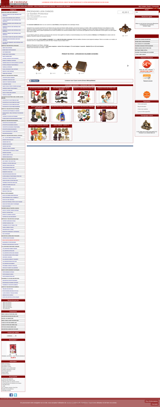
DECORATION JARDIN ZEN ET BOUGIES (23, 6)
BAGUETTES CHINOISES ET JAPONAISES (11, 231)
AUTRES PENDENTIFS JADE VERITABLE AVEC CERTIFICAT (12, 21)
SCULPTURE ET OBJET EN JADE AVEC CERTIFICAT (13, 36)
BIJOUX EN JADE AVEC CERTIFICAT (10, 12)
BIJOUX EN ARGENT (7, 206)
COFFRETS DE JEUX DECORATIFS (9, 216)
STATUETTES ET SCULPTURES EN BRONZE (11, 106)
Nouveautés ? (13, 340)
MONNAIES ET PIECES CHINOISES (9, 169)
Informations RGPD (6, 365)
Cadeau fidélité (5, 372)
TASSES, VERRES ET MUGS (8, 227)
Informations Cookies (6, 366)
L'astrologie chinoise (6, 390)
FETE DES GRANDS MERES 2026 (9, 326)
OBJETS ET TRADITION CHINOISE (39, 125)
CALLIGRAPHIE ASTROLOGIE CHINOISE (10, 252)
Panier (149, 6)
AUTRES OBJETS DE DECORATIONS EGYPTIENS (12, 118)
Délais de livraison (6, 363)
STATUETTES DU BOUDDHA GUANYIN (10, 124)
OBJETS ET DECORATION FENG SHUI (84, 88)
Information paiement (6, 370)
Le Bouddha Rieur (6, 384)
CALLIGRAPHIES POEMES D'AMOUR (10, 248)
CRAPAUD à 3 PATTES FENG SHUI (9, 163)
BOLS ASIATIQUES (6, 233)
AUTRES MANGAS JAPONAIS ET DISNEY (11, 150)
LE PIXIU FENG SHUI (7, 186)
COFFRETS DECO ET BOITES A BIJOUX (10, 208)
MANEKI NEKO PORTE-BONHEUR (9, 49)
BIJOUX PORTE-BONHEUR (7, 193)
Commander (155, 6)
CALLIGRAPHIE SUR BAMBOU (8, 263)
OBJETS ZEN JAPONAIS (7, 47)
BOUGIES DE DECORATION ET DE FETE (10, 244)
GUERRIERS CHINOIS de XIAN (9, 79)
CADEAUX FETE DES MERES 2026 (9, 322)
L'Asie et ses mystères (143, 109)
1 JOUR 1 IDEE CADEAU (140, 54)
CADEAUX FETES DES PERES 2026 (9, 324)
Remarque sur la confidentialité (9, 368)
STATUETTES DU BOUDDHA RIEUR (9, 122)
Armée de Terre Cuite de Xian (8, 380)
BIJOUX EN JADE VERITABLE (8, 199)
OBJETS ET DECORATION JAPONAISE (10, 45)
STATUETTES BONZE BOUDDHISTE (10, 129)
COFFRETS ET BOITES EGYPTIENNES (10, 116)
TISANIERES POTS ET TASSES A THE (10, 225)
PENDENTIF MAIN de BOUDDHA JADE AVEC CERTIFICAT (11, 40)
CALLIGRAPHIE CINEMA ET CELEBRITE (10, 259)
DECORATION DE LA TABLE (8, 229)
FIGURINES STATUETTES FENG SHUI (10, 182)
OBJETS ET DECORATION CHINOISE (84, 106)
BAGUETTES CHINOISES (7, 90)
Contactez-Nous (5, 373)
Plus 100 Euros (6, 308)
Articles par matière (13, 332)
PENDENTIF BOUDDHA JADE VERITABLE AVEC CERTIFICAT (12, 24)
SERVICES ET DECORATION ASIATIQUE (10, 218)
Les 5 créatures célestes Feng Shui (10, 387)
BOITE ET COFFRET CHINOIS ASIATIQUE (11, 210)
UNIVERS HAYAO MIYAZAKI (8, 139)
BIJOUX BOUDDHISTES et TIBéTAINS (10, 131)
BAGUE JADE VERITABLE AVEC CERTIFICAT (11, 17)
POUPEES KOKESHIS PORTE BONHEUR (10, 58)
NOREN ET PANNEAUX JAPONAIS (9, 60)
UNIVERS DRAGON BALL (7, 156)
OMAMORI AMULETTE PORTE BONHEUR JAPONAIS (13, 62)
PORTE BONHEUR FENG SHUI (8, 276)
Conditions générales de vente (8, 369)
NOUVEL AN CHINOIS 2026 (7, 318)
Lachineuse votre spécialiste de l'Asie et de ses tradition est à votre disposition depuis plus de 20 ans (75, 2)
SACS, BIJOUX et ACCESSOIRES (142, 43)
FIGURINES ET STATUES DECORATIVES (10, 278)
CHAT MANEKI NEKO (7, 52)
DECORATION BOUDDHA (7, 133)
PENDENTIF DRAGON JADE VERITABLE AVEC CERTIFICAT (12, 27)
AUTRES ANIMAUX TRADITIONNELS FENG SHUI (12, 176)
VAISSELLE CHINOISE (7, 94)
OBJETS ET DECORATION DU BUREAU (10, 286)
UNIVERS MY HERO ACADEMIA (9, 148)
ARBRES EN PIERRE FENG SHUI (9, 184)
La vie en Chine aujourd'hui (144, 111)
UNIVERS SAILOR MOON (7, 144)
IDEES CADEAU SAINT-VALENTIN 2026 (10, 320)
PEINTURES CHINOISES (7, 257)
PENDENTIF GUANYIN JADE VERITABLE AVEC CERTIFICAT (12, 31)
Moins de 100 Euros (7, 307)
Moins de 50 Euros (7, 306)
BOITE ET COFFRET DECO (8, 212)
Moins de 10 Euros (7, 302)
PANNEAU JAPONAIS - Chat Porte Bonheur (13, 356)
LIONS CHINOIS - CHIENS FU (61, 125)
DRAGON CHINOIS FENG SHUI (8, 165)
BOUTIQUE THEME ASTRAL (141, 50)
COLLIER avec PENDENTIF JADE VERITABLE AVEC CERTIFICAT (13, 43)
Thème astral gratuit (142, 104)
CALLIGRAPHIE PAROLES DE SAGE (10, 261)
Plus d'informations (152, 401)
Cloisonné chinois (7, 84)
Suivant (128, 66)
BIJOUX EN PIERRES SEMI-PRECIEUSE (10, 195)
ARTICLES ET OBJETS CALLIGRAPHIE (10, 267)
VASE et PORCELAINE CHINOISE (9, 92)
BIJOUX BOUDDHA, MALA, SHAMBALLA (10, 197)
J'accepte (155, 404)
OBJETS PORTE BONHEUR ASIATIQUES (10, 269)
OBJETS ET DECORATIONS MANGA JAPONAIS (12, 135)
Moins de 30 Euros (7, 305)
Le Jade (3, 386)
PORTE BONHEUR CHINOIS (8, 274)
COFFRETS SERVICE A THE (8, 223)
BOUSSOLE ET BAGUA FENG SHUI (9, 178)
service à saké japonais (8, 71)
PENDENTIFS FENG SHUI (7, 171)
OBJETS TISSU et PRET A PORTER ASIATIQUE (12, 86)
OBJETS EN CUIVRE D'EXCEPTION (143, 39)
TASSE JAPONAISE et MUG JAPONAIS (10, 69)
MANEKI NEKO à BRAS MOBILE (9, 54)
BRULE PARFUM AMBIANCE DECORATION (44, 6)
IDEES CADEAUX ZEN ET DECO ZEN (106, 106)
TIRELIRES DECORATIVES (8, 288)
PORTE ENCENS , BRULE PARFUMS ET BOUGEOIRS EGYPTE (13, 114)
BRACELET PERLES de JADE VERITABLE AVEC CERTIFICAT (12, 15)
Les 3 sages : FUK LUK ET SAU (9, 161)
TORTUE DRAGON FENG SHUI (8, 167)
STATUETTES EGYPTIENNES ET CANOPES (11, 110)
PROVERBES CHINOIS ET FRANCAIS (10, 265)
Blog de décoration (142, 106)
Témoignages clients (147, 115)
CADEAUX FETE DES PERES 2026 (106, 88)
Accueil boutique (6, 6)
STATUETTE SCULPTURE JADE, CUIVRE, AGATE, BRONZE (12, 97)
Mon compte (142, 6)
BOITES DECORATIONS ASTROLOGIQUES (11, 297)
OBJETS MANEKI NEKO (7, 56)
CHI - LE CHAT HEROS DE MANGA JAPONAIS (11, 137)
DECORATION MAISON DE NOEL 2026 (10, 316)
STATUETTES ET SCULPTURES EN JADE (11, 100)
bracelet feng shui (7, 191)
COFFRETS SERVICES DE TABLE (9, 220)
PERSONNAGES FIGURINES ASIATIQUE (10, 282)
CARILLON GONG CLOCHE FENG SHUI (10, 180)
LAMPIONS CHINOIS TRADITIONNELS (10, 88)
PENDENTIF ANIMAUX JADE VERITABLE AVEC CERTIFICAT (12, 34)
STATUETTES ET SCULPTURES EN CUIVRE (11, 102)
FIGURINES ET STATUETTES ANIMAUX (10, 284)
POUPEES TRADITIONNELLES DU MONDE (144, 52)
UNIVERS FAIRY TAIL (7, 141)
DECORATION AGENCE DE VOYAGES (61, 106)
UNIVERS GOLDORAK (7, 152)
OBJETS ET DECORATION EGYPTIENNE (10, 108)
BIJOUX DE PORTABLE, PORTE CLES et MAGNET (12, 201)
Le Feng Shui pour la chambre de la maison (11, 383)
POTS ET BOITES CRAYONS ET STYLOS (10, 290)
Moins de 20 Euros (7, 303)
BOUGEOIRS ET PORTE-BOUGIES (9, 242)
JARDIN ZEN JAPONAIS (7, 73)
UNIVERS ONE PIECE (7, 146)
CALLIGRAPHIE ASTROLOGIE (8, 250)
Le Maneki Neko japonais (7, 379)
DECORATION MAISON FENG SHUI (38, 88)
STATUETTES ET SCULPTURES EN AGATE (11, 104)
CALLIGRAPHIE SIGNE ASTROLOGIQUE (10, 255)
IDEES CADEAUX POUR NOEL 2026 (9, 314)
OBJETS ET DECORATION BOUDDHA (10, 120)
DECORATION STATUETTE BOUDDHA (10, 280)
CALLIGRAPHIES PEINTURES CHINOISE (10, 246)
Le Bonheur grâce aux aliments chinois (10, 381)
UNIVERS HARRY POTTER (8, 154)
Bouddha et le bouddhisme (8, 389)
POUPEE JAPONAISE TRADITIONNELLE (10, 64)
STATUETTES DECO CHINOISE (9, 77)
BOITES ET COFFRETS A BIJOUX (9, 214)
